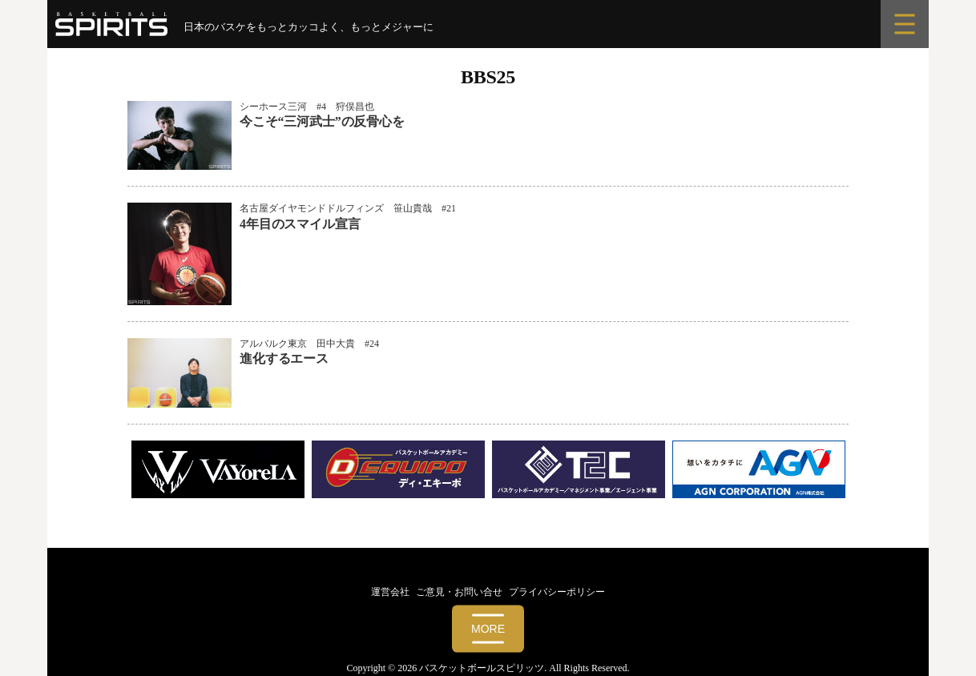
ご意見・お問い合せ (459, 592)
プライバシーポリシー (557, 592)
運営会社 (390, 592)
